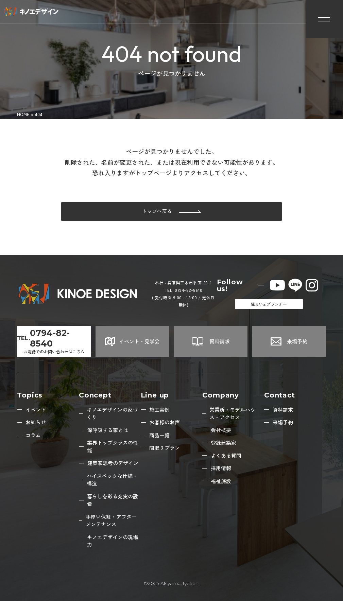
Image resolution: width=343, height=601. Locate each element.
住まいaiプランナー (269, 304)
